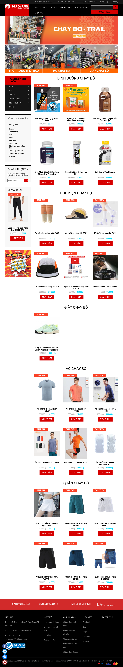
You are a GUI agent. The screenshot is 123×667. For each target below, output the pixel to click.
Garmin (12, 156)
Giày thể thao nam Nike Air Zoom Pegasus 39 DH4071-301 (47, 349)
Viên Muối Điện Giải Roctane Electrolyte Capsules (47, 173)
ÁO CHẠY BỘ (76, 368)
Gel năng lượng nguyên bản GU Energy (105, 119)
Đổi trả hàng (48, 635)
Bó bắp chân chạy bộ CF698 (47, 233)
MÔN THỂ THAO (19, 103)
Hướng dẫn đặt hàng (51, 622)
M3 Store (22, 661)
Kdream (12, 129)
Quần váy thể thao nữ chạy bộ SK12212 (47, 524)
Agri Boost (13, 140)
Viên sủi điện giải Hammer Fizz (76, 173)
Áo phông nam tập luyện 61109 (105, 410)
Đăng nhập (105, 2)
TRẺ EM (19, 95)
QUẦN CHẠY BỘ (76, 483)
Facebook (86, 622)
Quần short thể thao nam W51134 (47, 578)
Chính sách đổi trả (70, 639)
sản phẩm (104, 12)
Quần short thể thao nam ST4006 (76, 578)
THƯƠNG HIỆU (19, 99)
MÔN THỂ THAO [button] (81, 8)
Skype (85, 632)
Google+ (86, 641)
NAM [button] (38, 8)
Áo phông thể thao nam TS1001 (47, 410)
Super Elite (13, 143)
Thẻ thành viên (49, 640)
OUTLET (19, 107)
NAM (19, 87)
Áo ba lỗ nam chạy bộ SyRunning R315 (105, 463)
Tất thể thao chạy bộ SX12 (105, 233)
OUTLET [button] (39, 13)
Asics (11, 138)
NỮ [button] (45, 8)
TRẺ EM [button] (53, 8)
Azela (11, 135)
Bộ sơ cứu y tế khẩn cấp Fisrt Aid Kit (76, 288)
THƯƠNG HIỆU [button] (65, 8)
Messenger (87, 636)
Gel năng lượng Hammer (105, 172)
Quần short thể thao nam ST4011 (105, 524)
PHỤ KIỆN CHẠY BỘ (76, 193)
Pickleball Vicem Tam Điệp (17, 147)
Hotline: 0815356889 (44, 2)
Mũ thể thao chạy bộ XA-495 (47, 287)
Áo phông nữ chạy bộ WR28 (76, 462)
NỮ (19, 91)
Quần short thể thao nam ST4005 (76, 524)
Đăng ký (115, 2)
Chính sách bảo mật (70, 652)
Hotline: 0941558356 (67, 2)
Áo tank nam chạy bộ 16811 (47, 462)
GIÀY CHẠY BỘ (76, 307)
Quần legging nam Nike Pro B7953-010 (18, 229)
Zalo (84, 627)
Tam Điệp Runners (16, 151)
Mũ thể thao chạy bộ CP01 (76, 233)
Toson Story (13, 132)
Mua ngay (47, 297)
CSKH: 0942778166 (89, 2)
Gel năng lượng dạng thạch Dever (46, 119)
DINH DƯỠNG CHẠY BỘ (76, 78)
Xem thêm (47, 129)
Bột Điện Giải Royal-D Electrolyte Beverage (76, 119)
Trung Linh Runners (16, 154)
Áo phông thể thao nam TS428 (76, 410)
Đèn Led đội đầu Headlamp (105, 287)
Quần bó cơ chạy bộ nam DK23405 (105, 578)
